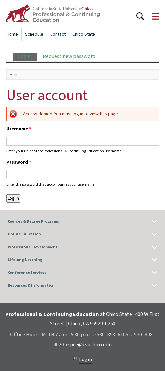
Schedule (34, 34)
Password (18, 162)
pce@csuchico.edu (91, 345)
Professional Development (33, 247)
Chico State (83, 34)
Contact (58, 34)
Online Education (24, 234)
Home (12, 34)
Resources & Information (31, 285)
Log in (27, 56)
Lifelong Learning (25, 260)
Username (18, 129)
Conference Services (27, 272)
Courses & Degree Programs (33, 221)
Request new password (69, 56)
